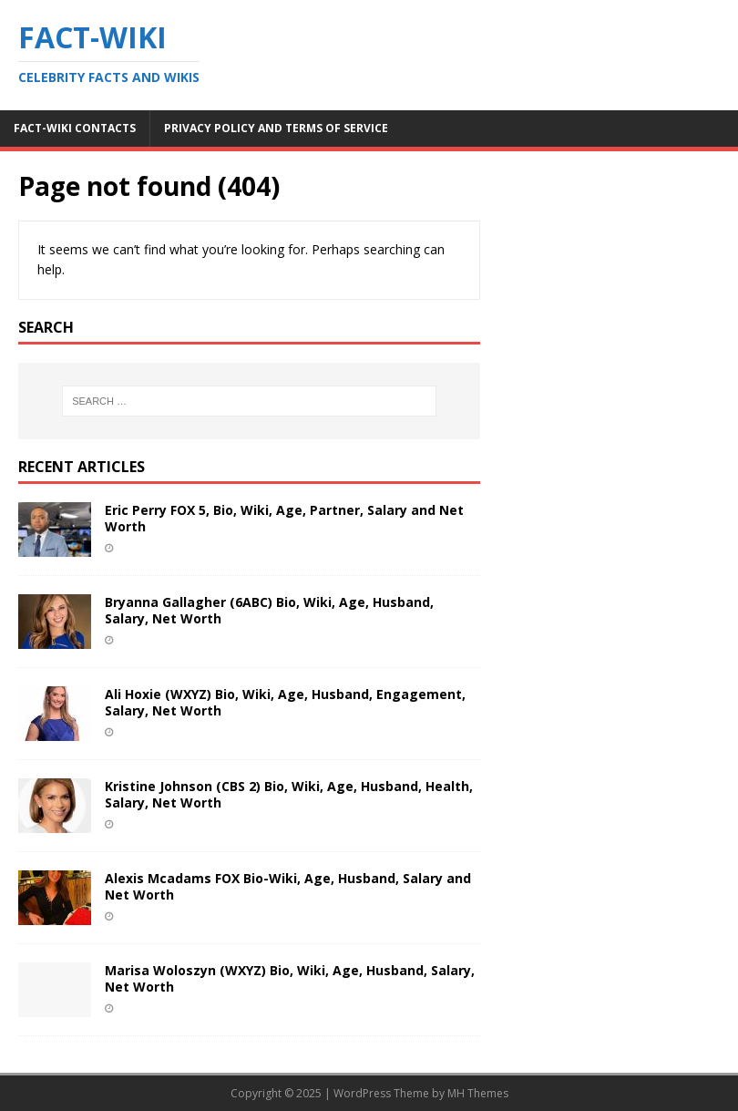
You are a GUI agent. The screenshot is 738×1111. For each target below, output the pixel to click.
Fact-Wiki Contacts (75, 128)
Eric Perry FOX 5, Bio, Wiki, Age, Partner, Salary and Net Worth (284, 518)
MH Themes (477, 1093)
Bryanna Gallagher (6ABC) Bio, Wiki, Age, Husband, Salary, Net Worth (269, 610)
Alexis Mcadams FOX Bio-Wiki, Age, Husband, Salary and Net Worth (288, 886)
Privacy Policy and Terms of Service (276, 128)
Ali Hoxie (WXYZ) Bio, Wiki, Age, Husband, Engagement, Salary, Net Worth (285, 702)
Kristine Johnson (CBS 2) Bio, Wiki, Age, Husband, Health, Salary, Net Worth (289, 794)
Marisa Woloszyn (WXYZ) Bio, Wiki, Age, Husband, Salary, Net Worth (290, 978)
